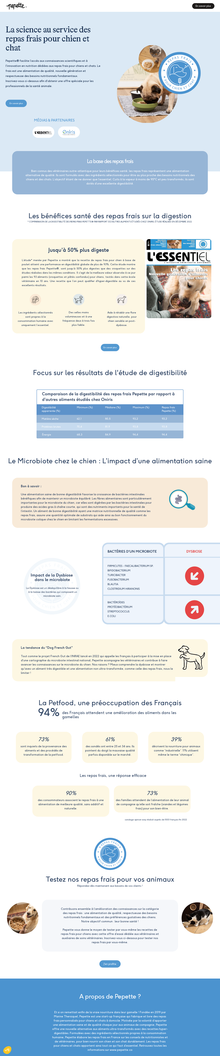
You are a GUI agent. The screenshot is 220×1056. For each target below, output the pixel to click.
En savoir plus (16, 103)
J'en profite (110, 964)
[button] (7, 1050)
